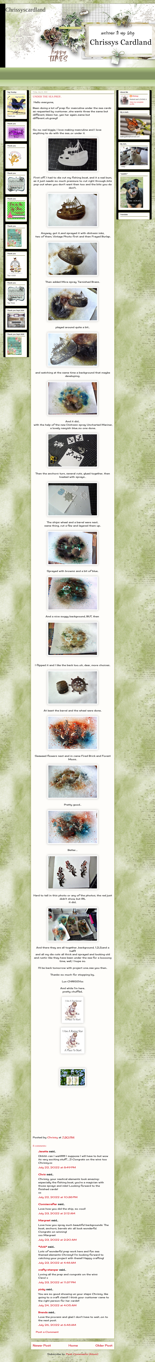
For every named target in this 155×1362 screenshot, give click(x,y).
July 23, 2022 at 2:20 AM (57, 1239)
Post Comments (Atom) (82, 1354)
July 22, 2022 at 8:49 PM (57, 1167)
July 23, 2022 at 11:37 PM (57, 1282)
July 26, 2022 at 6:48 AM (57, 1324)
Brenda (42, 1312)
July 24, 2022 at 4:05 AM (57, 1305)
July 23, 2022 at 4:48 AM (57, 1262)
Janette (43, 1151)
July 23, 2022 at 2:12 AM (56, 1213)
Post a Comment (47, 1331)
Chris (42, 1174)
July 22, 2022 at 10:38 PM (58, 1197)
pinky (41, 1289)
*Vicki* (42, 1246)
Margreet (44, 1220)
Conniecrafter (47, 1204)
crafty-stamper (48, 1269)
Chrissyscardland (25, 9)
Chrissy (135, 96)
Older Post (103, 1345)
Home (73, 1345)
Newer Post (42, 1345)
